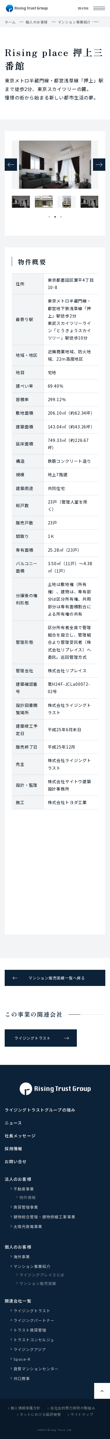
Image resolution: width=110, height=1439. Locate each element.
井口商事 (21, 1378)
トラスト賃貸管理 (31, 1330)
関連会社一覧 (18, 1301)
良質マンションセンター (36, 1369)
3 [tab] (61, 215)
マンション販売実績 (37, 1283)
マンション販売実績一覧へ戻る (56, 978)
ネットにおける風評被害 (39, 1414)
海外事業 (21, 1256)
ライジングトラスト (32, 1038)
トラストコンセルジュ (33, 1339)
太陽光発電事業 (27, 1226)
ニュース (13, 1123)
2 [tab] (55, 215)
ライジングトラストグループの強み (40, 1110)
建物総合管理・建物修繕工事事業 (44, 1217)
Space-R (22, 1359)
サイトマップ (80, 1414)
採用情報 (13, 1148)
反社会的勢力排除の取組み (71, 1407)
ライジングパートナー (34, 1320)
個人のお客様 (37, 21)
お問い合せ (16, 1161)
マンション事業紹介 (74, 21)
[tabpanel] (21, 202)
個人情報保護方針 (24, 1407)
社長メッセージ (20, 1136)
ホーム (10, 21)
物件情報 (27, 1197)
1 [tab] (49, 215)
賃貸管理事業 (25, 1207)
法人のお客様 (18, 1179)
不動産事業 (23, 1189)
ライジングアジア (29, 1349)
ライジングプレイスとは (42, 1275)
